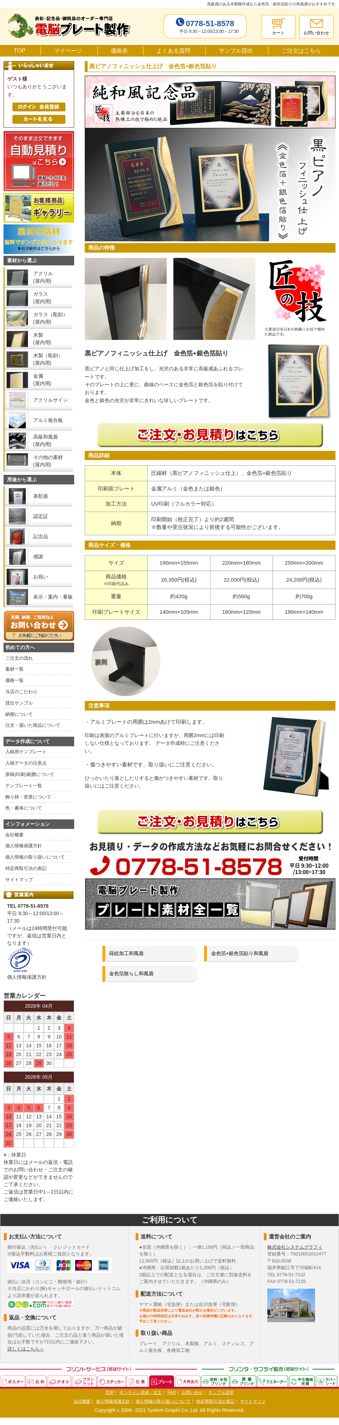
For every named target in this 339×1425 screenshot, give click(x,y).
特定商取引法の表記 (26, 868)
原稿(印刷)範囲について (29, 774)
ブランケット (84, 1381)
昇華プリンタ (243, 1381)
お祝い (40, 576)
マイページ (68, 51)
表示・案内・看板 (53, 597)
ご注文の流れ (19, 658)
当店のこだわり (21, 691)
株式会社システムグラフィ (294, 1247)
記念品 (40, 536)
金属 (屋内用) (42, 379)
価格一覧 (14, 680)
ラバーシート (327, 1381)
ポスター (13, 1381)
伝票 (137, 1381)
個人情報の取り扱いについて (35, 857)
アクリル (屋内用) (43, 277)
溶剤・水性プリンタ (215, 1381)
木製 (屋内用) (42, 338)
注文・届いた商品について (32, 725)
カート (278, 32)
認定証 (40, 516)
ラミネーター (273, 1381)
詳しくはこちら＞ (25, 1349)
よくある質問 (173, 51)
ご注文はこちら (301, 51)
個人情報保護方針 (23, 845)
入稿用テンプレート (26, 751)
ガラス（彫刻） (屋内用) (50, 318)
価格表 (119, 51)
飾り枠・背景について (28, 797)
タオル (60, 1381)
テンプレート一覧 (23, 785)
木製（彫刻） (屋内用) (48, 359)
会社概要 (14, 834)
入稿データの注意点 (26, 763)
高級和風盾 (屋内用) (45, 440)
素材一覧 (14, 669)
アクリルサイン (50, 400)
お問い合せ (192, 1392)
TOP (19, 51)
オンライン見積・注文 (140, 1392)
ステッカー (111, 1381)
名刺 (37, 1381)
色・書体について (23, 808)
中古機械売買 (302, 1381)
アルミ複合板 (48, 420)
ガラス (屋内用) (42, 297)
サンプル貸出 (236, 51)
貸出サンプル (19, 703)
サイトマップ (19, 879)
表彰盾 (40, 496)
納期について (19, 714)
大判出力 (188, 1381)
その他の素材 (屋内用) (48, 460)
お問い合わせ (316, 32)
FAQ (171, 1392)
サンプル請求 (221, 1392)
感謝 (38, 556)
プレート (162, 1381)
